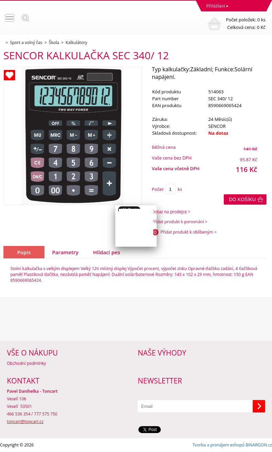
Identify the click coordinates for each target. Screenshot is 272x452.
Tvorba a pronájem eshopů (218, 445)
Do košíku (242, 199)
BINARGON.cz (258, 445)
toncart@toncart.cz (25, 421)
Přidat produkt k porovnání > (179, 222)
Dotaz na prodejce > (171, 212)
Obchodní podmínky (26, 363)
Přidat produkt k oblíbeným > (188, 232)
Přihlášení (215, 6)
